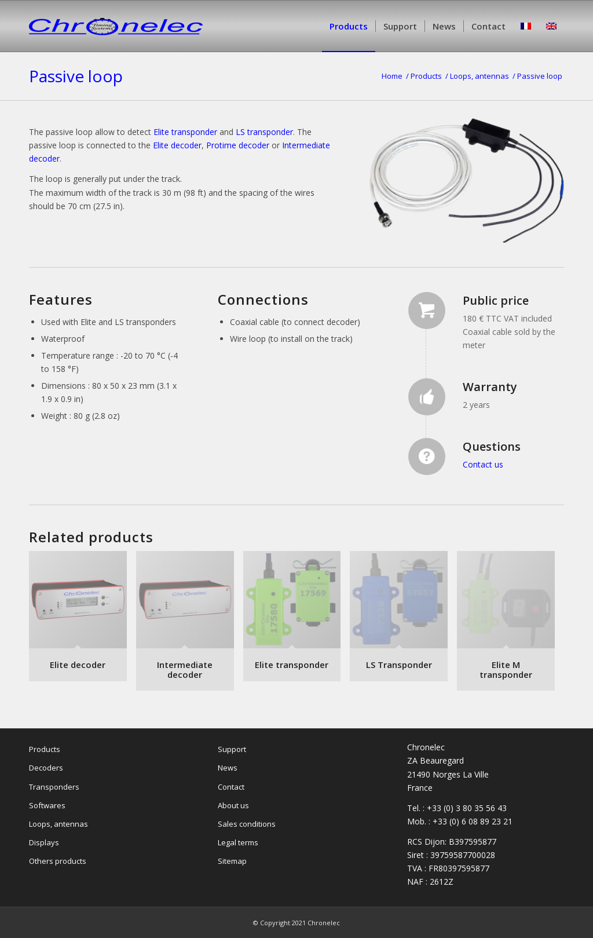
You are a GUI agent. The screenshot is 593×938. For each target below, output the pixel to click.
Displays (44, 842)
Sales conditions (247, 824)
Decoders (46, 767)
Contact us (483, 464)
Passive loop (76, 76)
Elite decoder (177, 145)
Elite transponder (185, 131)
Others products (57, 861)
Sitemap (232, 861)
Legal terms (238, 842)
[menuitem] (348, 26)
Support (232, 749)
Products (44, 749)
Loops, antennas (58, 824)
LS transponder (264, 131)
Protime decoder (237, 145)
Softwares (47, 805)
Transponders (54, 787)
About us (233, 805)
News (227, 767)
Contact (231, 787)
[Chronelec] (116, 43)
